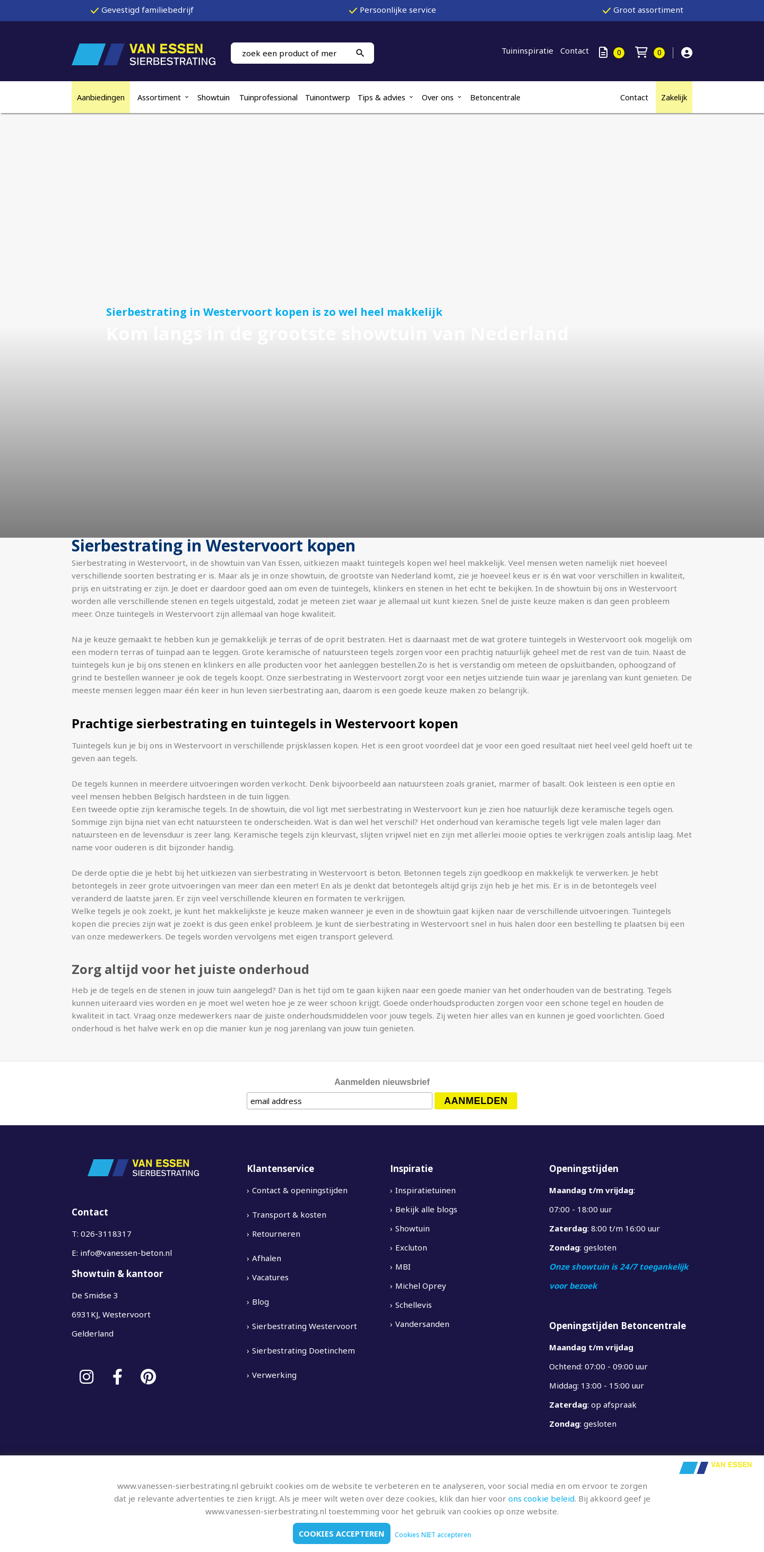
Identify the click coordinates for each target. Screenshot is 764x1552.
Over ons (438, 97)
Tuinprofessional (268, 97)
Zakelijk (674, 97)
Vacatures (270, 1277)
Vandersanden (422, 1323)
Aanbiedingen (101, 97)
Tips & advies (381, 97)
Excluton (411, 1247)
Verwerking (274, 1374)
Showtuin (214, 97)
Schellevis (413, 1304)
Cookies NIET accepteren (434, 1534)
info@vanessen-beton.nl (126, 1252)
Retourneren (276, 1233)
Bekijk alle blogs (426, 1209)
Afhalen (266, 1258)
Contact (574, 50)
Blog (260, 1301)
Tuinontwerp (327, 97)
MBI (403, 1266)
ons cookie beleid (541, 1498)
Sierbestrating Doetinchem (303, 1350)
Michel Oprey (420, 1285)
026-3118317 (106, 1233)
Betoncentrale (495, 97)
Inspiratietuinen (425, 1190)
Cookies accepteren (342, 1533)
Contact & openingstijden (300, 1190)
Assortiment (159, 97)
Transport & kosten (289, 1214)
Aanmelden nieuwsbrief (382, 1082)
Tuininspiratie (527, 50)
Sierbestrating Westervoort (304, 1326)
